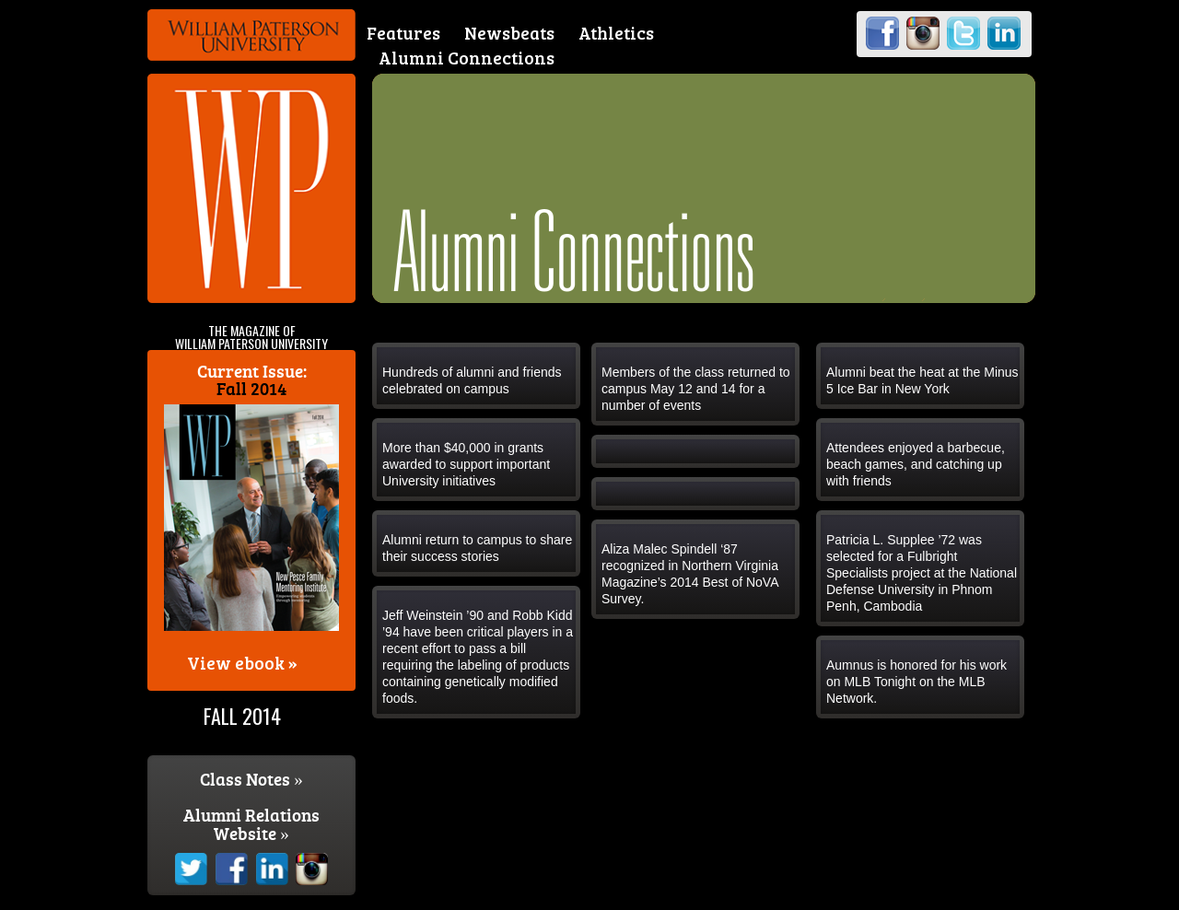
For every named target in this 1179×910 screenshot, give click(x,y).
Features (403, 32)
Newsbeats (509, 32)
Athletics (616, 32)
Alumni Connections (466, 57)
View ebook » (242, 662)
